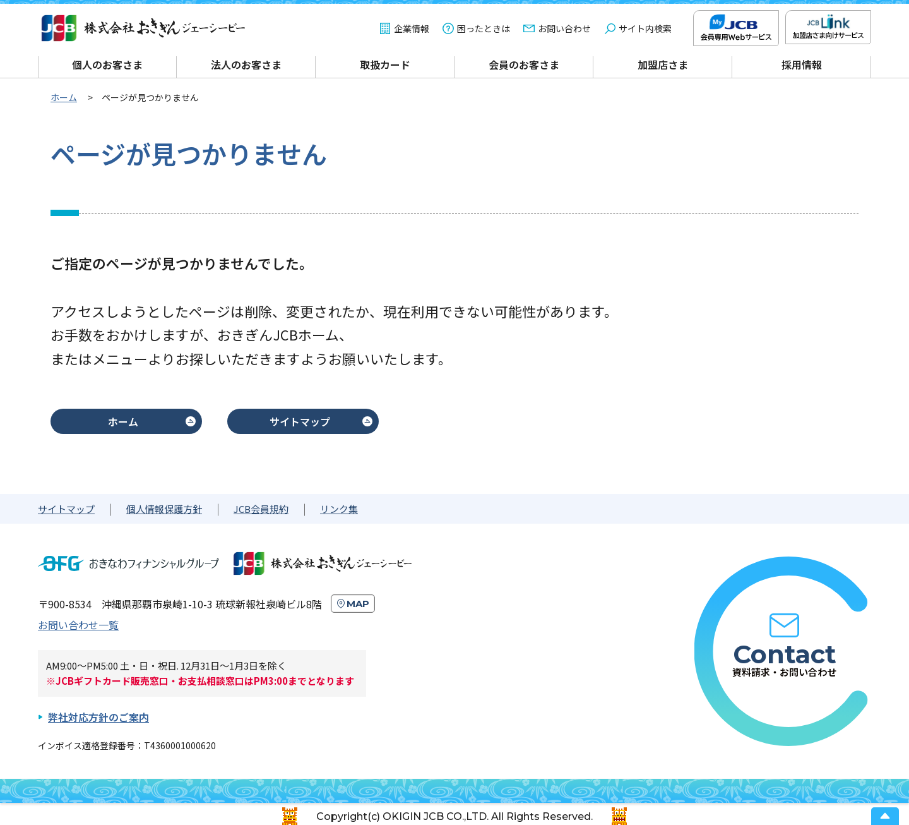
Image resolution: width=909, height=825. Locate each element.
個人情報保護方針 (164, 508)
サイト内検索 (645, 28)
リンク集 (339, 508)
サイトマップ (300, 421)
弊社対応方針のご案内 (98, 717)
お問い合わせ (564, 28)
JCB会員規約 (261, 508)
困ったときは (483, 28)
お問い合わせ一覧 (78, 624)
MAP (358, 604)
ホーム (123, 421)
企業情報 (411, 28)
